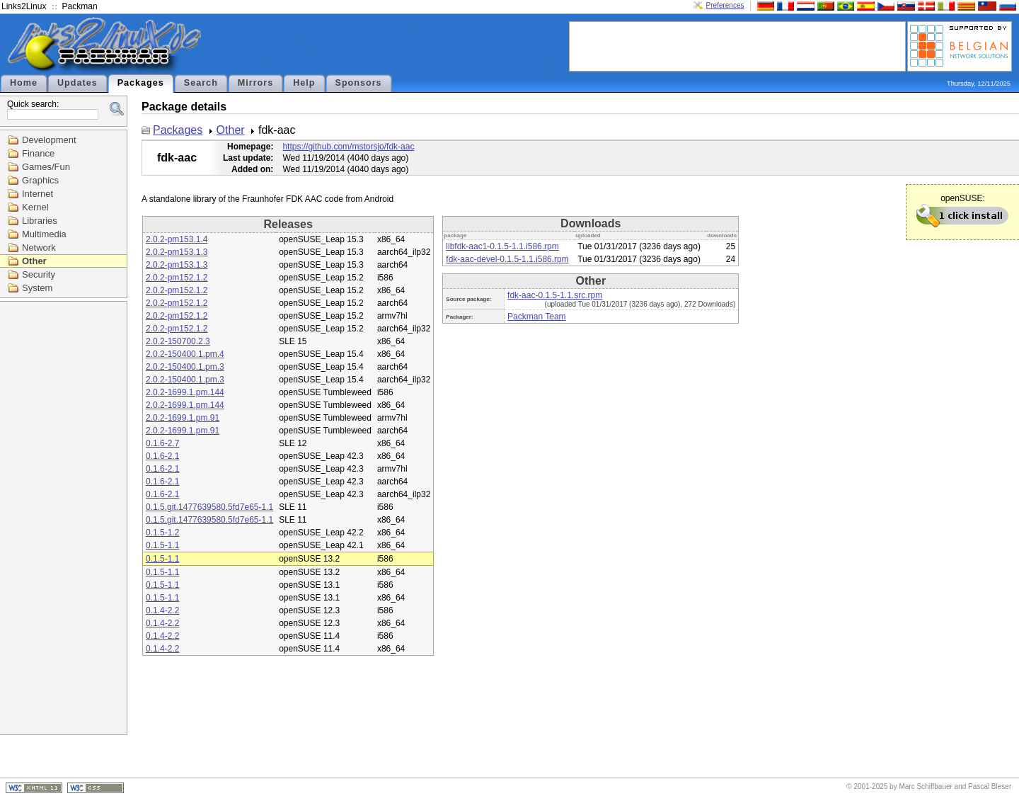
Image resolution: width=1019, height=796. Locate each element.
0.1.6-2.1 (162, 456)
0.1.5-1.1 (162, 545)
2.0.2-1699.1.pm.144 (185, 392)
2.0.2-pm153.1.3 (176, 252)
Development (49, 140)
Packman (80, 6)
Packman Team (536, 317)
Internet (37, 193)
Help (304, 83)
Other (34, 261)
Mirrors (255, 83)
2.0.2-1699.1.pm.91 (182, 418)
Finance (38, 153)
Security (38, 274)
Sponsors (358, 83)
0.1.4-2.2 (162, 610)
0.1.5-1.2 (162, 533)
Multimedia (44, 234)
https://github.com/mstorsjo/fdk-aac (348, 147)
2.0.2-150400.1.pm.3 (185, 367)
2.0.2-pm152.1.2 (176, 278)
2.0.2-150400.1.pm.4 (185, 354)
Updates (77, 83)
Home (24, 83)
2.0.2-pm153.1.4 (176, 239)
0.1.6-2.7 (162, 443)
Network (39, 247)
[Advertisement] (737, 45)
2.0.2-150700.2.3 (178, 341)
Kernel (35, 207)
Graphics (40, 180)
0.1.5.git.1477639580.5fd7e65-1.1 (209, 507)
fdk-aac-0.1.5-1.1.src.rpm (554, 295)
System (37, 288)
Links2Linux (23, 6)
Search (201, 83)
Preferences (725, 5)
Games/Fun (46, 166)
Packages (140, 83)
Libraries (39, 220)
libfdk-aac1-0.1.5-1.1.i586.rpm (502, 246)
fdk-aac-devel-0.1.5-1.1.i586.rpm (507, 259)
